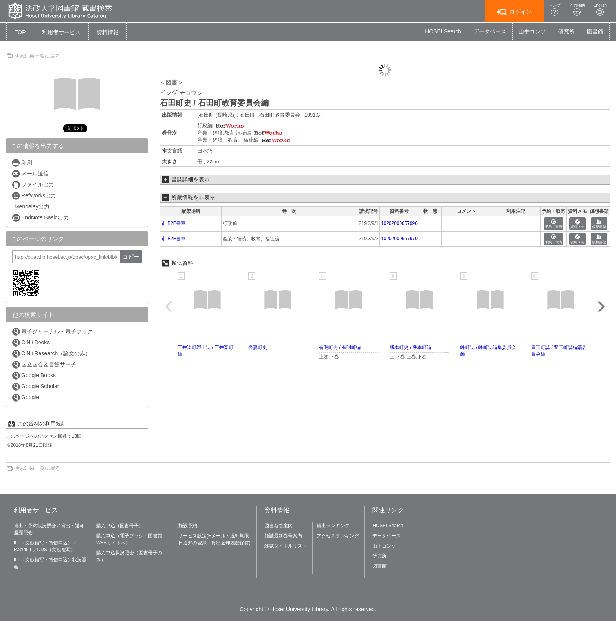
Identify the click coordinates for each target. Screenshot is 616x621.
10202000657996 (399, 223)
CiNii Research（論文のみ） (51, 353)
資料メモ (577, 224)
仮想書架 (599, 224)
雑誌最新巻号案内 (283, 536)
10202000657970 (399, 238)
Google (25, 397)
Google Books (33, 375)
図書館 (595, 31)
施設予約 (187, 525)
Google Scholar (35, 386)
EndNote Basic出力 (40, 218)
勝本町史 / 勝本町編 (410, 347)
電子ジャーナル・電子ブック (52, 331)
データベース (489, 31)
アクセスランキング (338, 536)
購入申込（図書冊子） (119, 525)
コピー (131, 257)
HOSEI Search (443, 31)
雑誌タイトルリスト (285, 546)
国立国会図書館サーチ (43, 364)
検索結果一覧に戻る (33, 56)
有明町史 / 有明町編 (340, 347)
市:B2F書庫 (173, 223)
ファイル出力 (32, 185)
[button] (61, 32)
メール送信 (30, 174)
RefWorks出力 (33, 196)
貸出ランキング (333, 525)
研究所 (566, 31)
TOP (20, 32)
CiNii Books (30, 342)
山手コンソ (532, 31)
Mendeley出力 (32, 206)
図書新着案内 (278, 525)
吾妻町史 (257, 347)
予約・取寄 (554, 224)
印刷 (21, 163)
